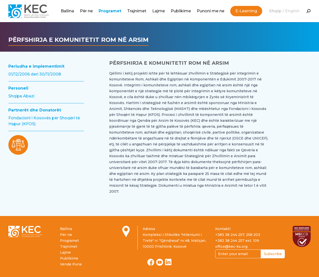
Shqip (276, 11)
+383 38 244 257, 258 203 (237, 234)
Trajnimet (136, 11)
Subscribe (273, 254)
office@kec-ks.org (231, 246)
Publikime (181, 11)
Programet (110, 11)
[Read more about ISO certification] (302, 236)
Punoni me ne (210, 11)
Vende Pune (71, 264)
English (292, 11)
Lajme (158, 11)
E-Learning (246, 11)
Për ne (86, 11)
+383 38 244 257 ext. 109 (237, 240)
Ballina (67, 11)
